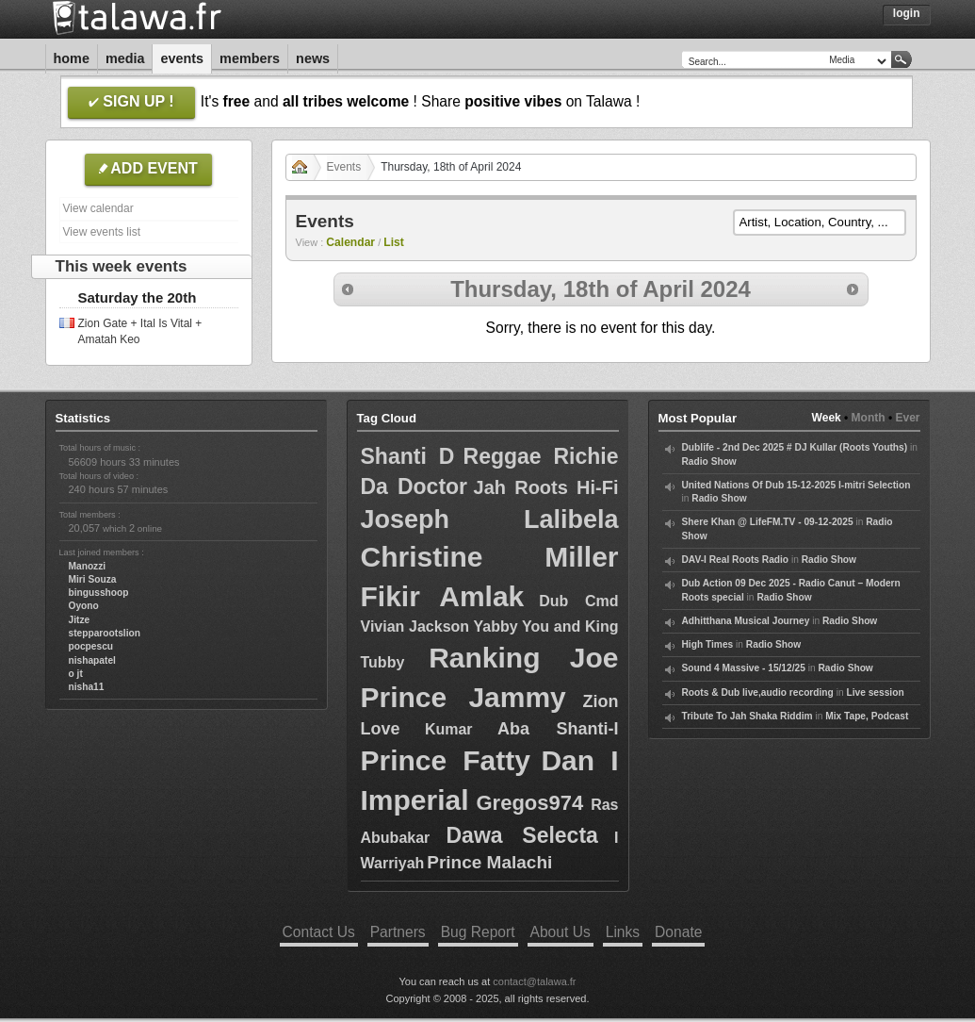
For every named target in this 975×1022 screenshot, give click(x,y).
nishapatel (92, 660)
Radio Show (709, 461)
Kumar (449, 729)
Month (869, 417)
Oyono (84, 606)
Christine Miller (490, 556)
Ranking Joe (523, 657)
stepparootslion (104, 633)
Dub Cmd (578, 601)
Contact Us (319, 932)
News (313, 58)
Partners (398, 932)
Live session (874, 692)
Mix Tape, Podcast (866, 716)
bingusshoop (99, 592)
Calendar (350, 242)
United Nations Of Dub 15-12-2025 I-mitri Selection (796, 485)
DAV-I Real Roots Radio (735, 559)
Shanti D (408, 456)
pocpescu (91, 646)
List (393, 242)
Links (623, 932)
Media (125, 58)
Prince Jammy (463, 697)
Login (906, 13)
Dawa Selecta (521, 835)
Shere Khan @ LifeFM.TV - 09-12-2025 (767, 522)
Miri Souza (93, 579)
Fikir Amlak (443, 596)
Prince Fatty (445, 760)
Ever (907, 417)
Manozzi (87, 566)
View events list (101, 232)
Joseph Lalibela (490, 519)
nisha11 (87, 687)
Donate (678, 932)
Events (181, 58)
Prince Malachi (489, 862)
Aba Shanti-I (558, 728)
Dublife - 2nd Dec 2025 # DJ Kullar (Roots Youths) (795, 447)
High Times (708, 644)
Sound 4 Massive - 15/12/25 (743, 668)
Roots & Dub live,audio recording (758, 692)
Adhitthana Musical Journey (746, 621)
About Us (560, 932)
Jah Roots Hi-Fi (546, 487)
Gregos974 (529, 803)
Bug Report (478, 932)
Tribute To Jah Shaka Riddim (747, 716)
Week (826, 417)
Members (249, 58)
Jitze (79, 620)
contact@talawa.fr (534, 981)
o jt (76, 673)
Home (71, 58)
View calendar (98, 208)
